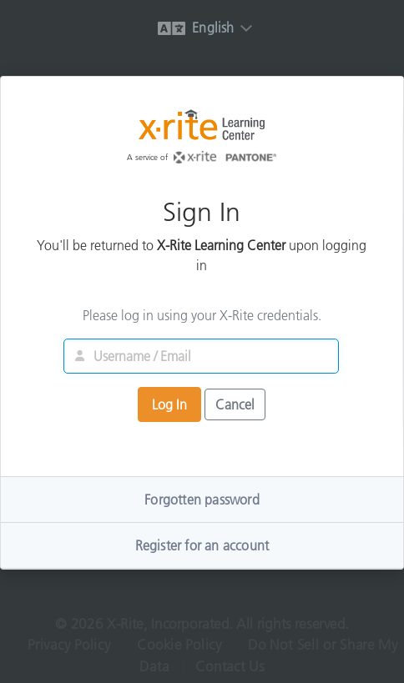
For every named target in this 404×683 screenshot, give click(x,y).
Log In (169, 405)
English (196, 27)
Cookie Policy (178, 649)
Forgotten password (202, 500)
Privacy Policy (67, 649)
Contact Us (230, 671)
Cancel (235, 405)
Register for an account (202, 546)
